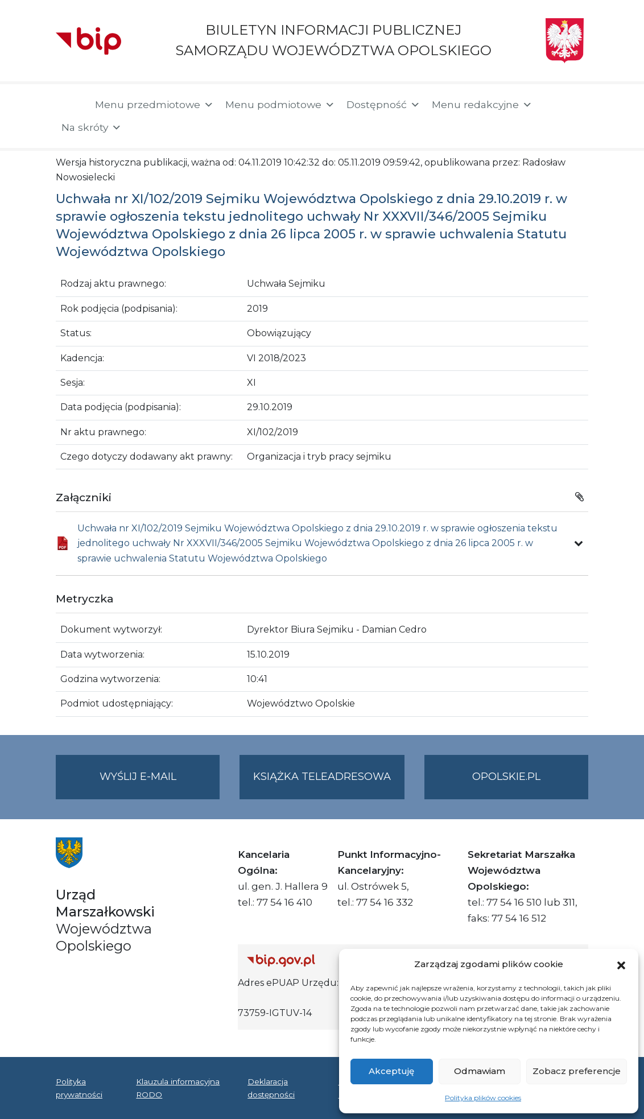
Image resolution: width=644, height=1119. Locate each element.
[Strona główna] (69, 105)
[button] (621, 964)
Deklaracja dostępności (271, 1088)
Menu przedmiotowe (154, 104)
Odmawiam (479, 1071)
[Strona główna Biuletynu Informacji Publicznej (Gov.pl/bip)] (330, 960)
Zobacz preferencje (576, 1071)
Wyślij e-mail (160, 783)
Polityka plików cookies (483, 1097)
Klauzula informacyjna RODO (178, 1088)
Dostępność (383, 104)
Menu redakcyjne (482, 104)
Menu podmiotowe (280, 104)
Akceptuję (391, 1071)
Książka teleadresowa (322, 776)
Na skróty (91, 127)
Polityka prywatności (79, 1088)
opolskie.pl (506, 776)
